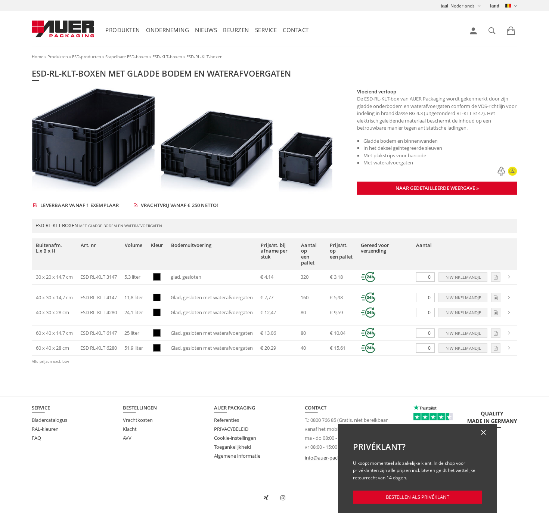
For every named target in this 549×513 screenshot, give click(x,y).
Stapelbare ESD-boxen (126, 56)
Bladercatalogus (49, 420)
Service (266, 30)
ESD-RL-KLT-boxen (204, 56)
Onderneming (167, 30)
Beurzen (236, 30)
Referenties (226, 420)
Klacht (130, 429)
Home (37, 56)
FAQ (36, 438)
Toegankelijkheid (232, 447)
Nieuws (206, 30)
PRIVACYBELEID (231, 429)
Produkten (122, 30)
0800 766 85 (323, 420)
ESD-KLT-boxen (167, 56)
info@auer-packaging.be (332, 457)
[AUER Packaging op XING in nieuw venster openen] (266, 498)
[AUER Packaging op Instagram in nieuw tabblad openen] (283, 498)
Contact (296, 30)
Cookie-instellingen (235, 438)
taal (445, 6)
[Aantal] (425, 277)
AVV (127, 438)
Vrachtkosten (138, 420)
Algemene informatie (237, 455)
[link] (473, 31)
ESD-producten (86, 56)
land (494, 6)
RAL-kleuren (45, 429)
